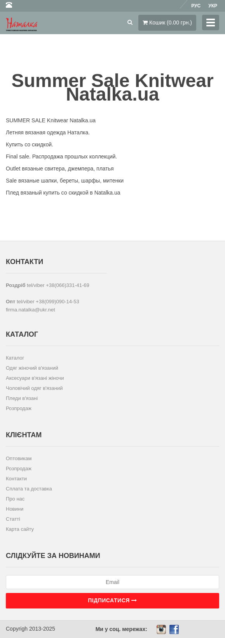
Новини (14, 509)
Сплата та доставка (29, 489)
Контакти (16, 479)
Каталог (15, 358)
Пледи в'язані (22, 398)
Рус (196, 6)
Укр (212, 6)
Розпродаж (18, 408)
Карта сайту (20, 529)
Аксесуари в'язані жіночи (35, 378)
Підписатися (112, 600)
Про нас (15, 499)
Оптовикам (19, 458)
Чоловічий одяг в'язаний (34, 388)
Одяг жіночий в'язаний (32, 368)
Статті (13, 519)
